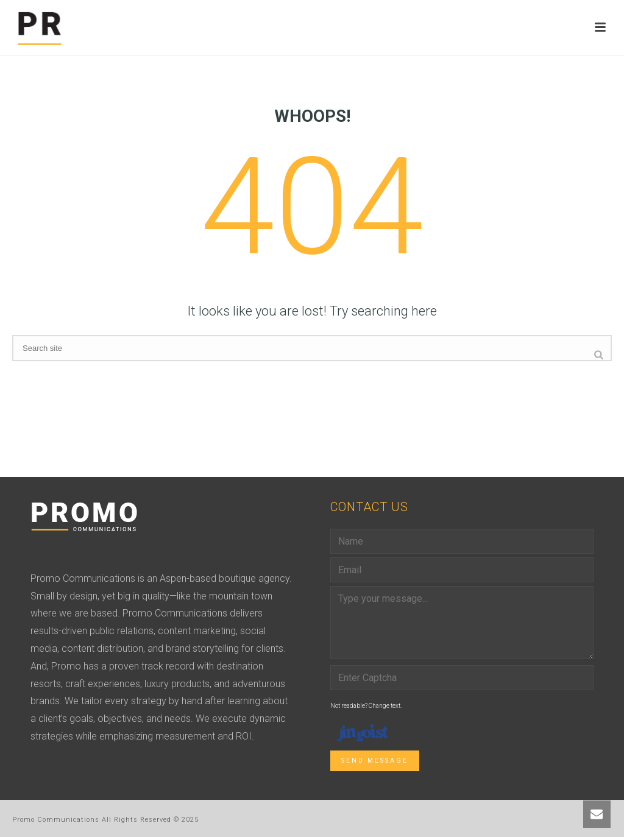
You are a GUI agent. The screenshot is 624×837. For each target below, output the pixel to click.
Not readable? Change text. (366, 705)
